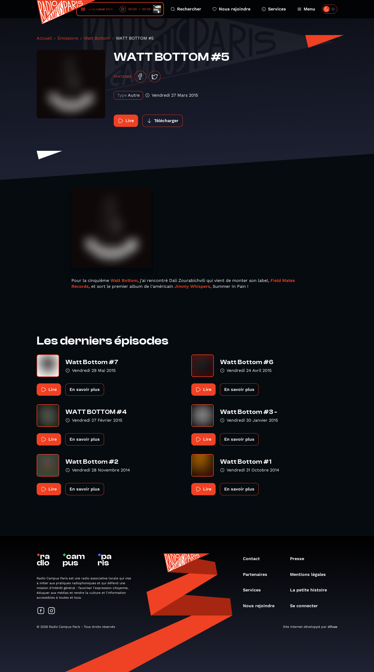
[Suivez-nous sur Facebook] (41, 611)
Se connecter (306, 605)
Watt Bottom (97, 38)
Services (274, 9)
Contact (254, 558)
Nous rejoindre (231, 9)
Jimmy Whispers (192, 286)
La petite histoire (311, 589)
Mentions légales (310, 574)
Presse (300, 558)
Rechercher (186, 9)
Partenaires (258, 574)
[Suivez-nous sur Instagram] (51, 611)
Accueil (44, 38)
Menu (306, 9)
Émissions (68, 38)
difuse (332, 627)
